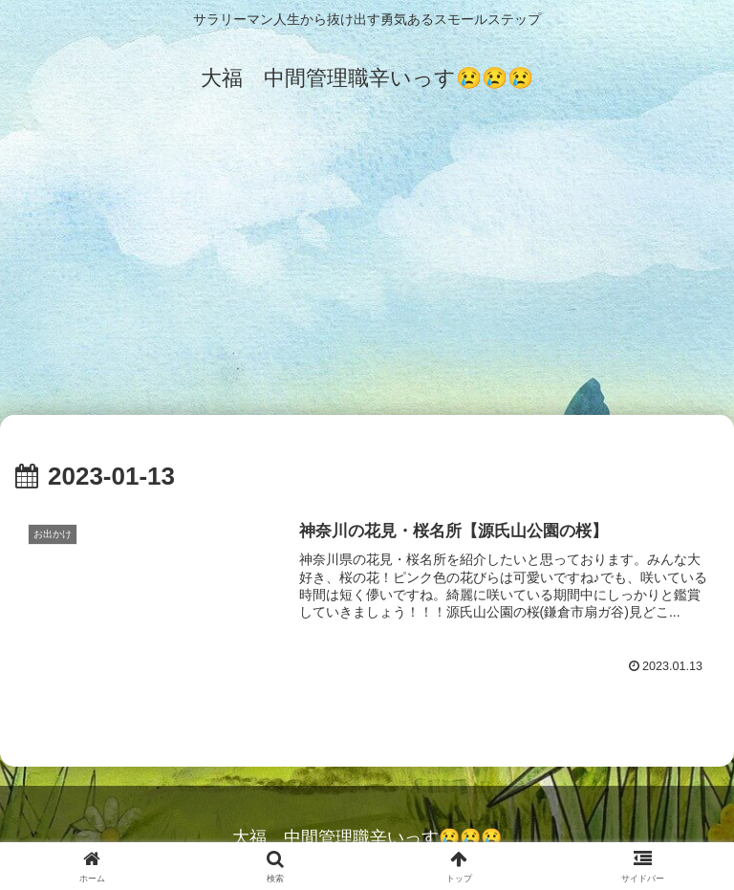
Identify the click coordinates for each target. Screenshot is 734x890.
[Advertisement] (367, 269)
